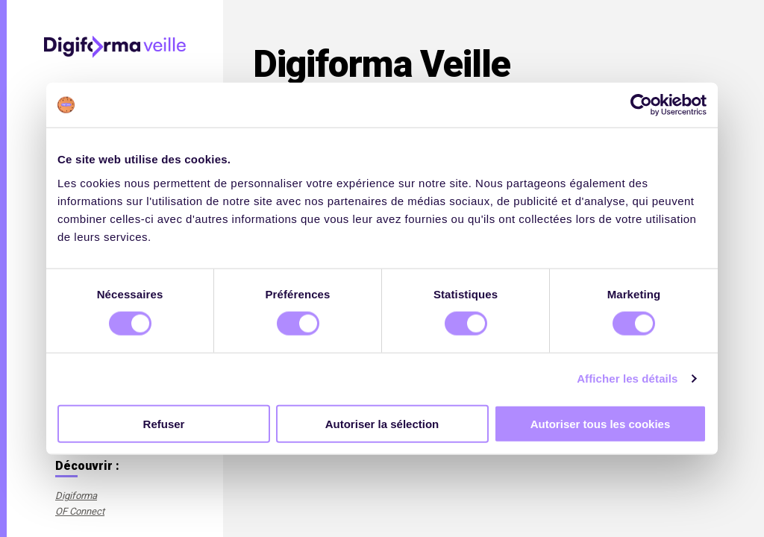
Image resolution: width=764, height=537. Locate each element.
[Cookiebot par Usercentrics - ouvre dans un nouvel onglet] (641, 105)
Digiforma (76, 495)
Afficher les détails (627, 378)
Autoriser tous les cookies (600, 423)
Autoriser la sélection (382, 423)
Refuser (164, 423)
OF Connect (79, 511)
